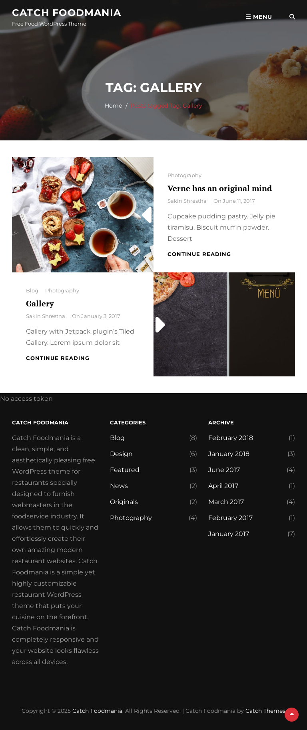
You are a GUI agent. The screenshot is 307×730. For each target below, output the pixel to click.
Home (113, 105)
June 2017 (224, 470)
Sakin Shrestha (187, 201)
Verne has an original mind (219, 188)
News (119, 486)
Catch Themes (265, 710)
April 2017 (223, 486)
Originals (124, 502)
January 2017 (228, 534)
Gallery (40, 303)
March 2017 (226, 502)
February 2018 (230, 438)
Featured (125, 470)
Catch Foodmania (66, 12)
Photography (184, 175)
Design (121, 454)
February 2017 (230, 518)
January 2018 (228, 454)
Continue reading (199, 254)
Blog (32, 290)
